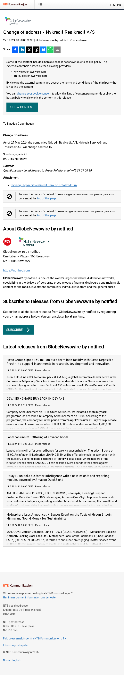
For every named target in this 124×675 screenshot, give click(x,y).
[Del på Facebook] (15, 50)
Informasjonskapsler (16, 645)
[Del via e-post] (57, 50)
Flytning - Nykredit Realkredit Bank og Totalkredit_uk (44, 185)
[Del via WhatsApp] (50, 50)
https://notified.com (16, 270)
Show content (22, 107)
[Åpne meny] (41, 4)
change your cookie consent (34, 93)
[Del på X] (29, 50)
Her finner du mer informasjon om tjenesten (30, 597)
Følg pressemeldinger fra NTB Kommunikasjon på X (34, 638)
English (16, 660)
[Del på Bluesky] (43, 50)
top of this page (46, 198)
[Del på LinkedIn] (22, 50)
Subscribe (18, 330)
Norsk (6, 660)
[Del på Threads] (36, 50)
